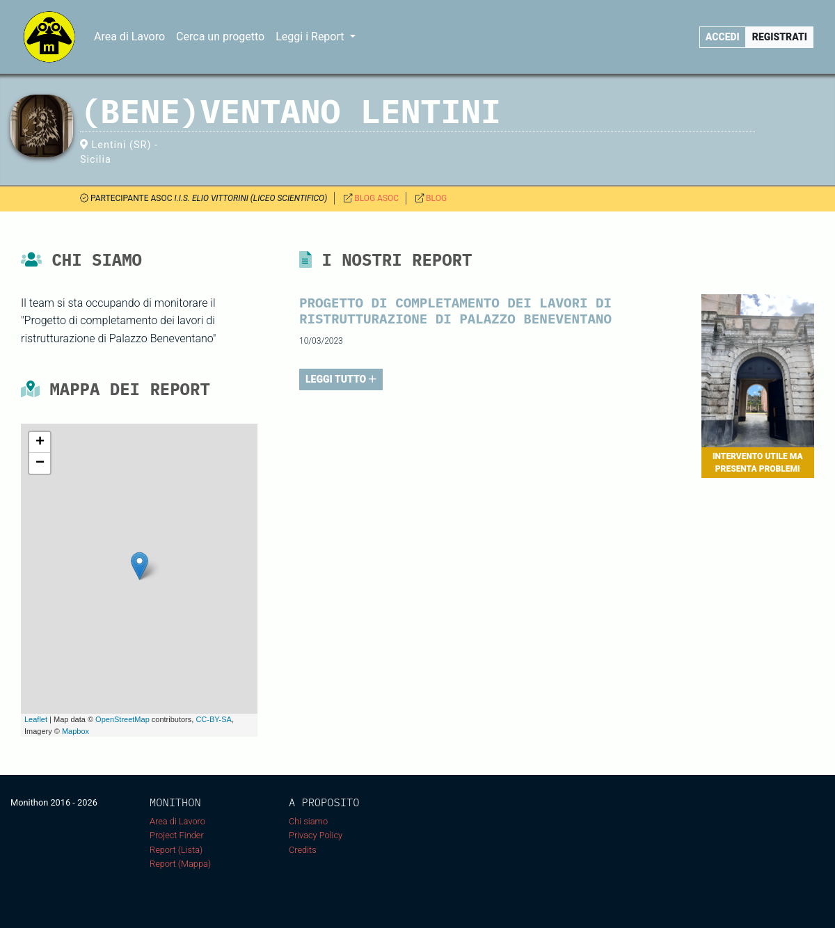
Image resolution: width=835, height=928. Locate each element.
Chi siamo (308, 821)
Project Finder (177, 835)
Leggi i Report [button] (311, 36)
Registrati (779, 36)
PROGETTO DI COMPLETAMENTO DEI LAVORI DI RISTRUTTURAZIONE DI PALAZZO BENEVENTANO (455, 310)
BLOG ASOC (376, 198)
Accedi (723, 36)
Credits (303, 850)
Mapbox (75, 731)
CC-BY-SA (214, 719)
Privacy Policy (315, 835)
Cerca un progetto (220, 36)
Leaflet (35, 719)
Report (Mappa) (180, 863)
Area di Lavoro (129, 36)
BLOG (436, 198)
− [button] (40, 463)
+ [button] (40, 442)
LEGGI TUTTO (340, 379)
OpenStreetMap (122, 719)
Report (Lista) (176, 850)
